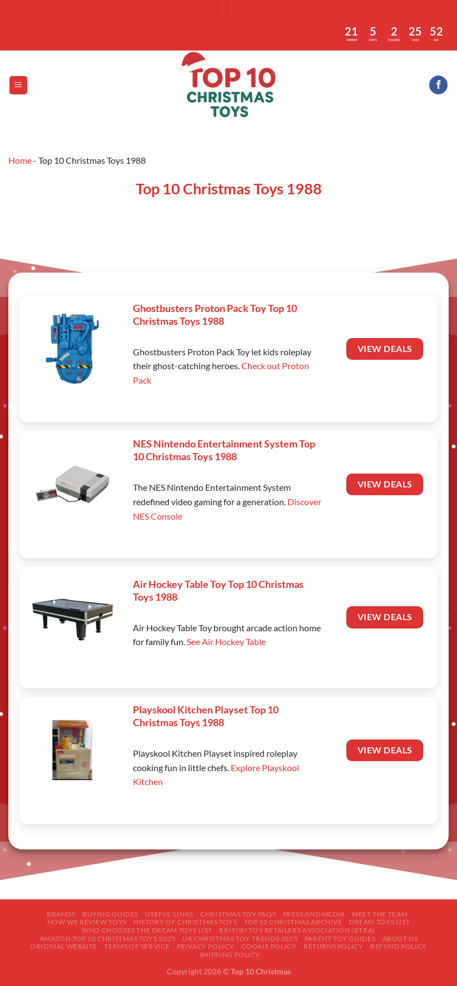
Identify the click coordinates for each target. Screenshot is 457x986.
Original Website (63, 946)
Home (20, 160)
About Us (400, 938)
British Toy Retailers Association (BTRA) (297, 930)
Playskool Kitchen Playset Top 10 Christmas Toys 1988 (206, 715)
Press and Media (314, 914)
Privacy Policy (206, 946)
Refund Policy (398, 946)
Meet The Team (380, 914)
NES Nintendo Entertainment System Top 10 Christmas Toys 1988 (224, 449)
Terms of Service (137, 946)
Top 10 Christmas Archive (293, 922)
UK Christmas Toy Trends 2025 (239, 938)
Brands (61, 914)
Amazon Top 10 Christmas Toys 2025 (107, 938)
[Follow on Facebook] (438, 85)
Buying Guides (110, 914)
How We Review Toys (87, 922)
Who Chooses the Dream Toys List (147, 930)
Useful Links (169, 914)
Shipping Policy (230, 954)
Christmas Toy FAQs (238, 914)
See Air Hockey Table (226, 641)
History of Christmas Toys (185, 922)
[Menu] (18, 85)
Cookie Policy (269, 946)
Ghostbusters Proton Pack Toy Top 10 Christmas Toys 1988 (215, 314)
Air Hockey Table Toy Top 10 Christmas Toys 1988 (218, 590)
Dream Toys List (379, 922)
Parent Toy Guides (340, 938)
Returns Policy (334, 946)
